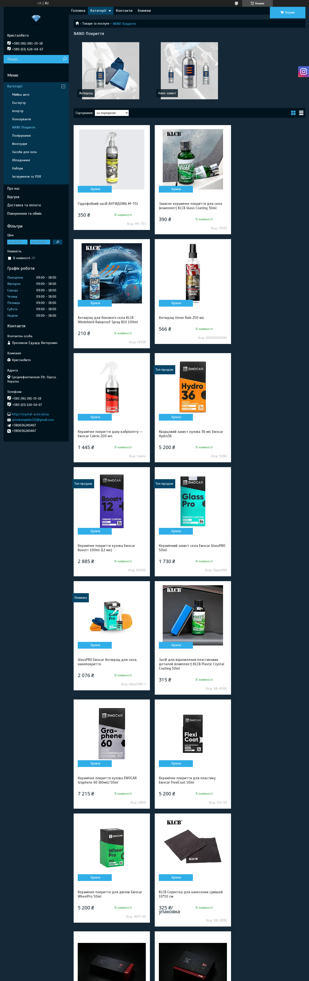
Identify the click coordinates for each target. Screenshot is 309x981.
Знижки (144, 10)
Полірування (21, 136)
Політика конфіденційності (182, 976)
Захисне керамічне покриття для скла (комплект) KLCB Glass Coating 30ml (188, 206)
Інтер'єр (17, 111)
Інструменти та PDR (26, 177)
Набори (17, 168)
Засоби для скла (24, 152)
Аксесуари (19, 144)
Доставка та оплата (24, 205)
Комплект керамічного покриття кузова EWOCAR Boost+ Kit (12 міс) (268, 788)
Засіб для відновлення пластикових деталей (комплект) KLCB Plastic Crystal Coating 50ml (110, 550)
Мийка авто (20, 95)
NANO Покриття (23, 127)
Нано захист (167, 93)
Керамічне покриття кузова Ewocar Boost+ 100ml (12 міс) (106, 434)
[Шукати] (64, 59)
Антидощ (86, 93)
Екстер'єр (19, 103)
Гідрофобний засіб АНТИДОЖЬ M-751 (108, 204)
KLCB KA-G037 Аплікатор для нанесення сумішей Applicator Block (189, 788)
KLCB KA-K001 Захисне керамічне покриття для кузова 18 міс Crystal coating (264, 668)
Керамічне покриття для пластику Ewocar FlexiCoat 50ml (263, 548)
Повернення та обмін (24, 213)
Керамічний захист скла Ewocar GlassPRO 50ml (182, 434)
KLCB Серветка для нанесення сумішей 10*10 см (188, 666)
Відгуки (13, 197)
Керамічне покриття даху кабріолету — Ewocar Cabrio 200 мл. (189, 320)
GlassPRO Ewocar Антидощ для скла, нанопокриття (265, 434)
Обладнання (21, 160)
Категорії (98, 10)
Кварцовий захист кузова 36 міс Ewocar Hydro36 (267, 320)
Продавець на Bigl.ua (154, 972)
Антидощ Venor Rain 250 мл (100, 318)
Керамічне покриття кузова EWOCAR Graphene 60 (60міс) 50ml (186, 548)
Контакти (124, 10)
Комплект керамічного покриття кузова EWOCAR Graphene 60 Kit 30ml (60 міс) (189, 910)
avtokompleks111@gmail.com (33, 420)
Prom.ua (177, 967)
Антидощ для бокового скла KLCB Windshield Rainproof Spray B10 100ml (265, 206)
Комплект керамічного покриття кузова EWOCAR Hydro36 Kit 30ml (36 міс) (110, 910)
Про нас (13, 188)
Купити (94, 189)
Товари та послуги (95, 23)
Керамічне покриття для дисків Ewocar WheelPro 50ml (110, 666)
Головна (78, 10)
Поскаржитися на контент (144, 976)
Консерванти (21, 119)
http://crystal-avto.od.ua (30, 414)
